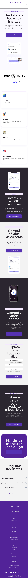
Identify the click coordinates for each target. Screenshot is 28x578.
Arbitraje (14, 525)
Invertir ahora (14, 376)
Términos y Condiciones (14, 565)
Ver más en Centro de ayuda (14, 493)
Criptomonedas (14, 520)
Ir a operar (14, 333)
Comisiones (14, 563)
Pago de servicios (14, 523)
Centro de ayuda (14, 424)
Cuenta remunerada (14, 539)
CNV (12, 82)
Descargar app (14, 452)
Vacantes (14, 556)
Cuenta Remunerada (14, 522)
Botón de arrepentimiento (14, 567)
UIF (16, 82)
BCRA (14, 82)
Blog (14, 549)
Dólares (14, 518)
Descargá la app (14, 35)
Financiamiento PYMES (14, 537)
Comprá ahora (14, 250)
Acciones (14, 527)
